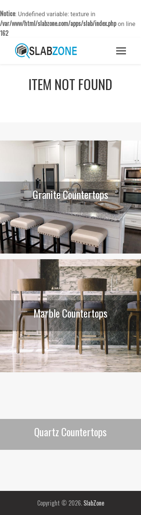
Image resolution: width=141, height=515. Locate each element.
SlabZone (93, 502)
